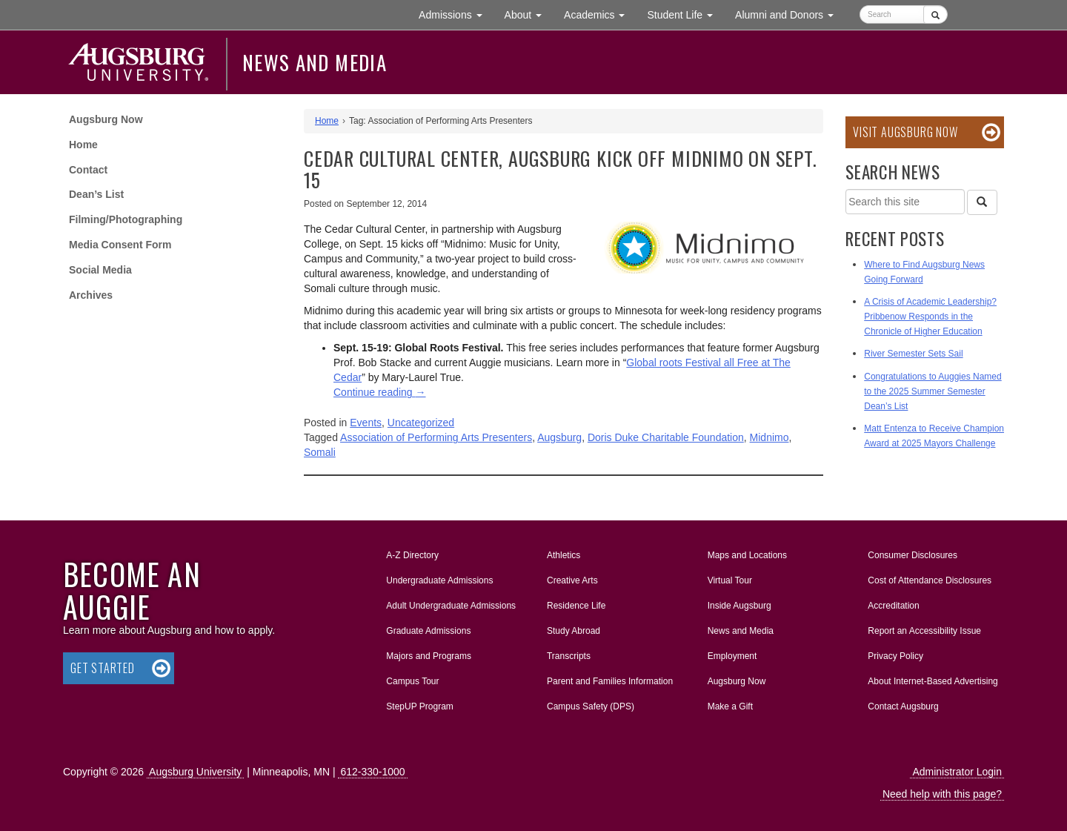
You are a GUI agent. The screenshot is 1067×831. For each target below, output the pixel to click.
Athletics (563, 555)
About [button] (529, 18)
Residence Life (576, 605)
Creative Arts (572, 580)
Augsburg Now (106, 119)
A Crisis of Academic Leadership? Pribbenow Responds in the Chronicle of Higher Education (930, 317)
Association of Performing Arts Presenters (436, 437)
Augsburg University (195, 772)
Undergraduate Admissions (439, 580)
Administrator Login (957, 772)
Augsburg (559, 437)
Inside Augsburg (739, 605)
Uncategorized (421, 422)
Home (83, 144)
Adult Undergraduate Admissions (451, 605)
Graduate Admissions (428, 631)
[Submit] (935, 14)
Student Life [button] (685, 14)
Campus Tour (412, 681)
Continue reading (379, 392)
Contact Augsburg (903, 706)
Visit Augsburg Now (905, 132)
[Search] (982, 202)
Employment (732, 656)
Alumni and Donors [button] (790, 14)
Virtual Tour (730, 580)
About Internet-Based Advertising (932, 681)
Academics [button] (600, 14)
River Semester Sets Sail (913, 353)
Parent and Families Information (610, 681)
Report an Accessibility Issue (924, 631)
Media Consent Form (120, 245)
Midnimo (769, 437)
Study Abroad (573, 631)
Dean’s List (96, 194)
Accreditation (893, 605)
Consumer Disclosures (912, 555)
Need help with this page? (942, 794)
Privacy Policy (895, 656)
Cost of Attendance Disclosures (929, 580)
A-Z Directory (412, 555)
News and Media (314, 62)
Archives (91, 295)
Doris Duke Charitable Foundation (666, 437)
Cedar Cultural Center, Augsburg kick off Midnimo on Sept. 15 (560, 169)
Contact (88, 170)
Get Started (102, 668)
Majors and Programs (428, 653)
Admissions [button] (456, 14)
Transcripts (569, 656)
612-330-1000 (372, 772)
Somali (320, 452)
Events (366, 422)
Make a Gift (730, 706)
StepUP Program (419, 706)
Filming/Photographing (125, 219)
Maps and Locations (747, 555)
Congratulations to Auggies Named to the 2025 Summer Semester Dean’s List (932, 391)
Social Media (100, 270)
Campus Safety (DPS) (590, 706)
